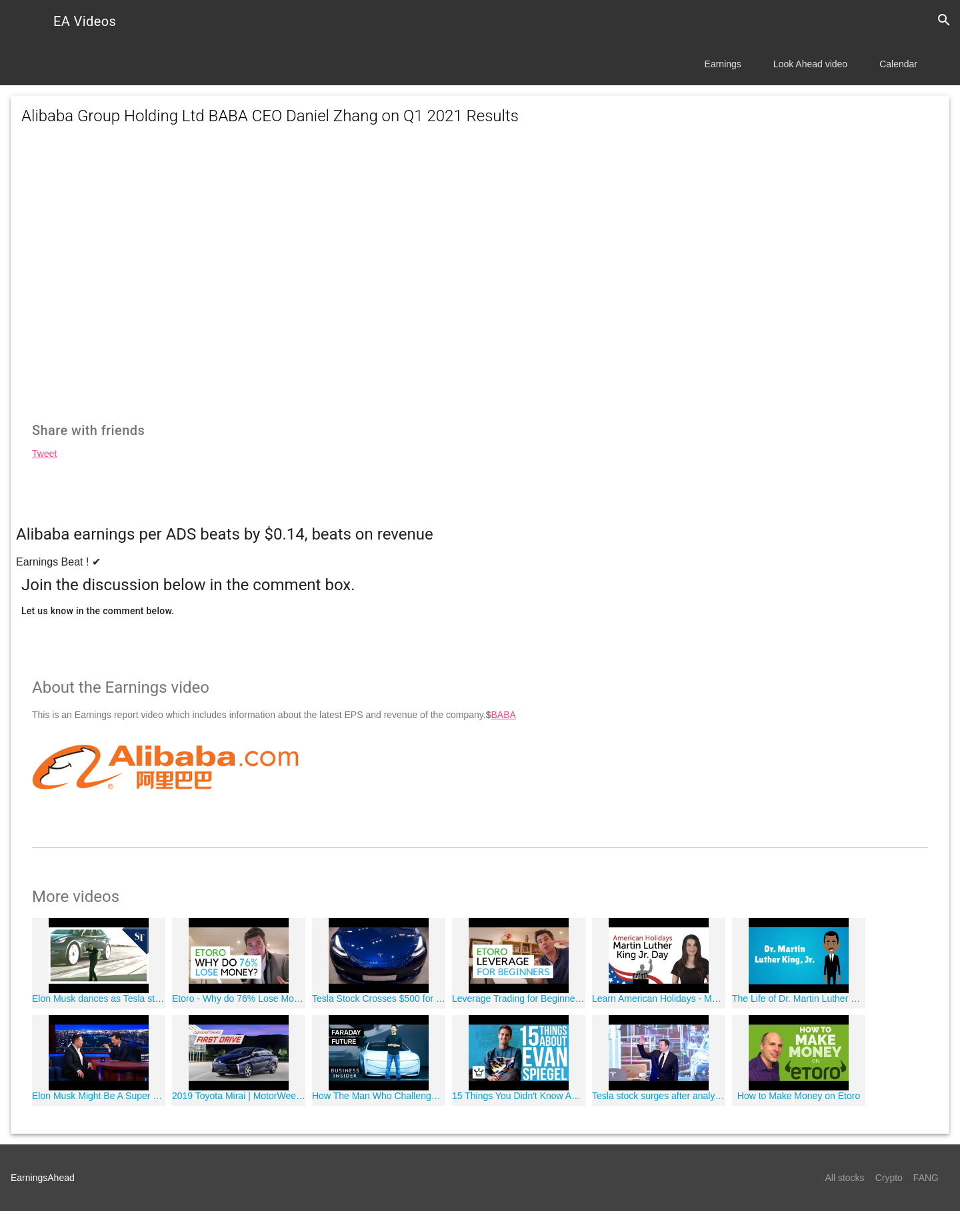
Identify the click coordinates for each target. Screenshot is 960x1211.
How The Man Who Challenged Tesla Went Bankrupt (378, 1095)
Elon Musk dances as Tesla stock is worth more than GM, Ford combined (98, 998)
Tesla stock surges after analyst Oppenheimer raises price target (658, 1095)
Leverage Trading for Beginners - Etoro (518, 998)
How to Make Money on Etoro (798, 1095)
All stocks (845, 1177)
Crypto (889, 1177)
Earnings (723, 64)
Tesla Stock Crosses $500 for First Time (378, 998)
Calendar (898, 64)
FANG (926, 1177)
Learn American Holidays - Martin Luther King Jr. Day (658, 998)
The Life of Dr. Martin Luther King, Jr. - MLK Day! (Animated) (798, 998)
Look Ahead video (810, 64)
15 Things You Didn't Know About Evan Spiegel (518, 1095)
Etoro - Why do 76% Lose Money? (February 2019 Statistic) (238, 998)
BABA (503, 714)
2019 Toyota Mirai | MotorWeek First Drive (238, 1095)
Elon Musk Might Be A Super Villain (98, 1095)
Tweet (44, 453)
